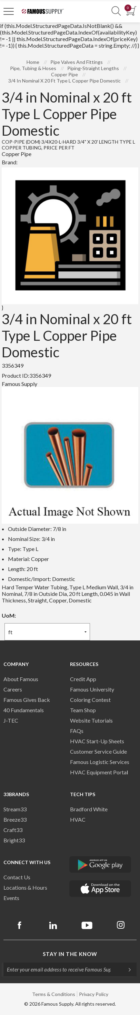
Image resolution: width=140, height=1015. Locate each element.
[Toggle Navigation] (8, 11)
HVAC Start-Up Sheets (97, 741)
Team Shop (83, 710)
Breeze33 (15, 819)
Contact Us (16, 877)
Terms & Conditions (53, 994)
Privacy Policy (93, 994)
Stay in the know (70, 954)
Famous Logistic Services (99, 761)
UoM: (9, 615)
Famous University (92, 689)
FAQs (76, 730)
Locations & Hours (25, 887)
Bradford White (89, 809)
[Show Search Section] (116, 11)
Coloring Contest (90, 699)
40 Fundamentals (23, 710)
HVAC (78, 819)
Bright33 (14, 840)
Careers (12, 689)
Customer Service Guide (98, 751)
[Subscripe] (126, 969)
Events (11, 898)
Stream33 (15, 809)
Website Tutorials (91, 720)
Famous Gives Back (26, 699)
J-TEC (10, 720)
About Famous (20, 679)
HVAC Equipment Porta (98, 772)
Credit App (83, 679)
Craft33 (12, 829)
